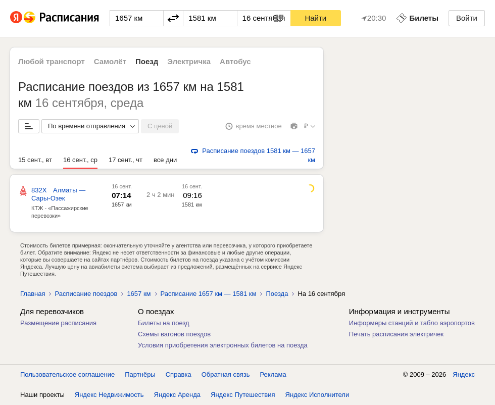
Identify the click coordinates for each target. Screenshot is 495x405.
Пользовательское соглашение (67, 374)
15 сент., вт (35, 160)
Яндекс (464, 374)
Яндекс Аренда (177, 394)
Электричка (189, 61)
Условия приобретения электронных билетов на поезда (223, 345)
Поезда (277, 293)
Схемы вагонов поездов (174, 334)
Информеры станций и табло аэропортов (412, 323)
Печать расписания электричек (396, 334)
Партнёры (140, 374)
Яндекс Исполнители (317, 394)
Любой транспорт (51, 61)
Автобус (235, 61)
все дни (165, 160)
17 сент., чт (125, 160)
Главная (32, 293)
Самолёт (110, 61)
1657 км (122, 204)
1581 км (192, 204)
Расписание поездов (86, 293)
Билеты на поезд (163, 323)
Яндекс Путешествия (243, 394)
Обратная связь (226, 374)
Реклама (273, 374)
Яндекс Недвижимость (109, 394)
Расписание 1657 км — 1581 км (209, 293)
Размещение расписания (58, 323)
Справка (178, 374)
